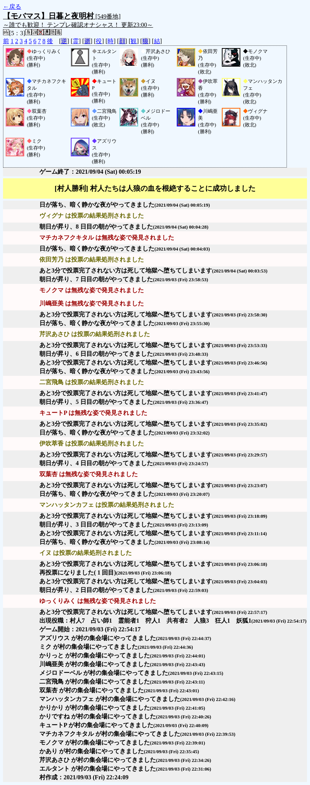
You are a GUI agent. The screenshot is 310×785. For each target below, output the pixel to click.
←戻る (12, 6)
